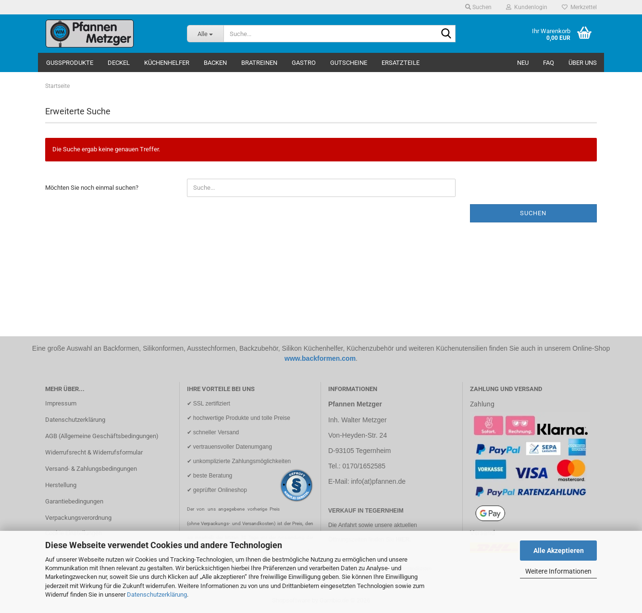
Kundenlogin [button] (526, 7)
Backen (215, 62)
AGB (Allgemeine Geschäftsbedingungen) (102, 436)
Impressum (60, 403)
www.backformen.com (320, 358)
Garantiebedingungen (74, 501)
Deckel (119, 62)
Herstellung (60, 485)
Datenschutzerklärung (157, 594)
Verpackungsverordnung (78, 517)
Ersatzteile (401, 62)
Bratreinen (259, 62)
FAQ (548, 62)
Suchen (533, 213)
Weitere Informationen (558, 571)
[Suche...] (205, 33)
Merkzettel (579, 7)
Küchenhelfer (166, 62)
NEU (523, 62)
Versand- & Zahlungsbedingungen (91, 468)
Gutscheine (348, 62)
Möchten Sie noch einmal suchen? (91, 187)
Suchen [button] (478, 7)
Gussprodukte (69, 62)
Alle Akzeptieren (558, 550)
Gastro (304, 62)
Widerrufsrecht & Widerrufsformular (94, 452)
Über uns (582, 62)
